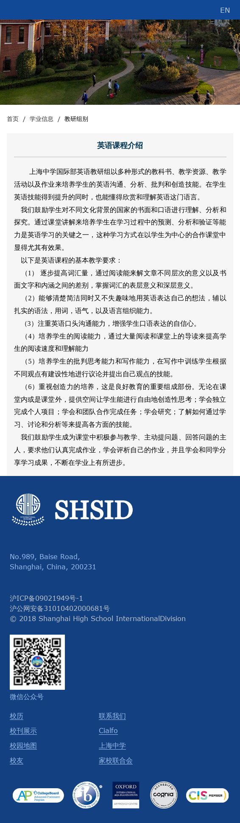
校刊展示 (23, 730)
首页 (13, 118)
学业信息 (41, 118)
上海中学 (112, 745)
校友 (16, 760)
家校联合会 (116, 760)
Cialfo (108, 730)
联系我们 (112, 715)
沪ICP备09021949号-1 (46, 598)
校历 (16, 715)
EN (225, 10)
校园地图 (23, 745)
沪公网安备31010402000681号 (60, 608)
